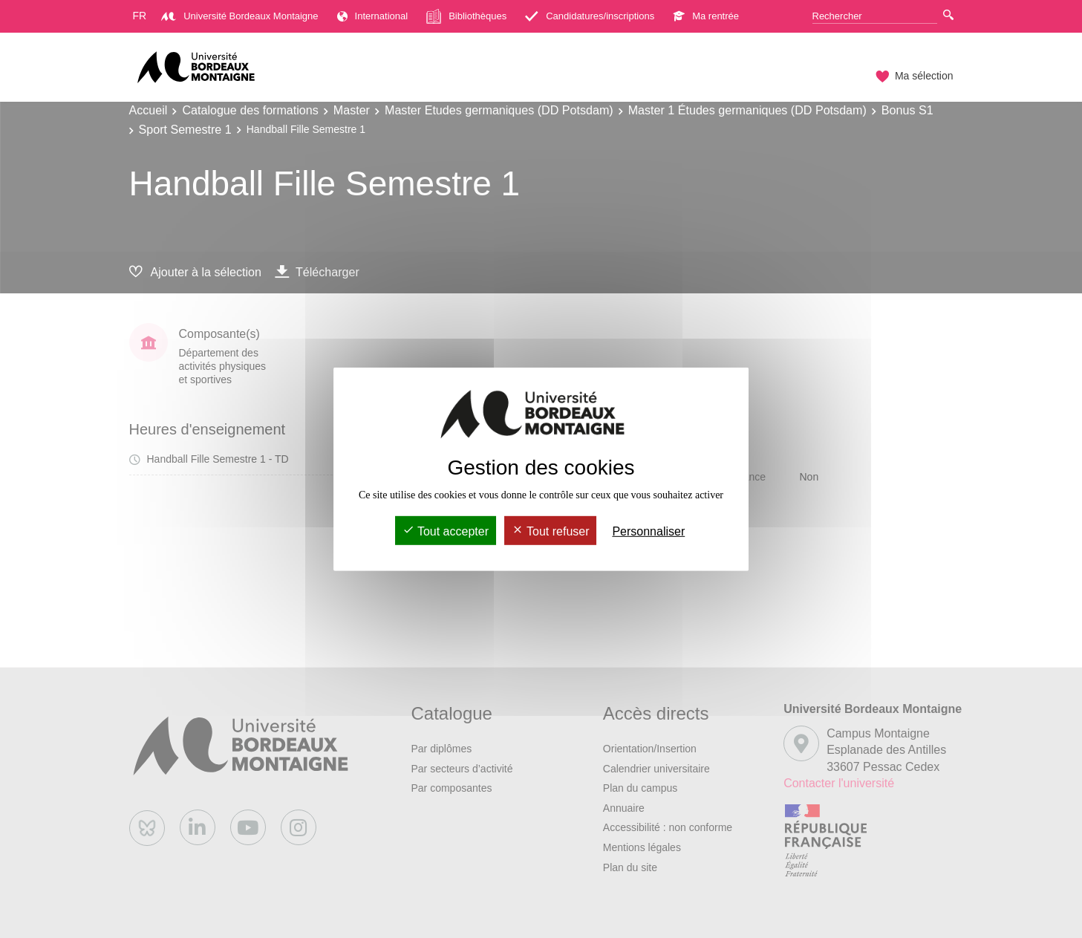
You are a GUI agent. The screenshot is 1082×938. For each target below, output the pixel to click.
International (372, 16)
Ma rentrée (706, 16)
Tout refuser (551, 531)
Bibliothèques (466, 16)
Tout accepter (446, 531)
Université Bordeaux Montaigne (239, 16)
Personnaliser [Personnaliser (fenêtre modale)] (648, 531)
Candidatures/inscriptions (589, 16)
